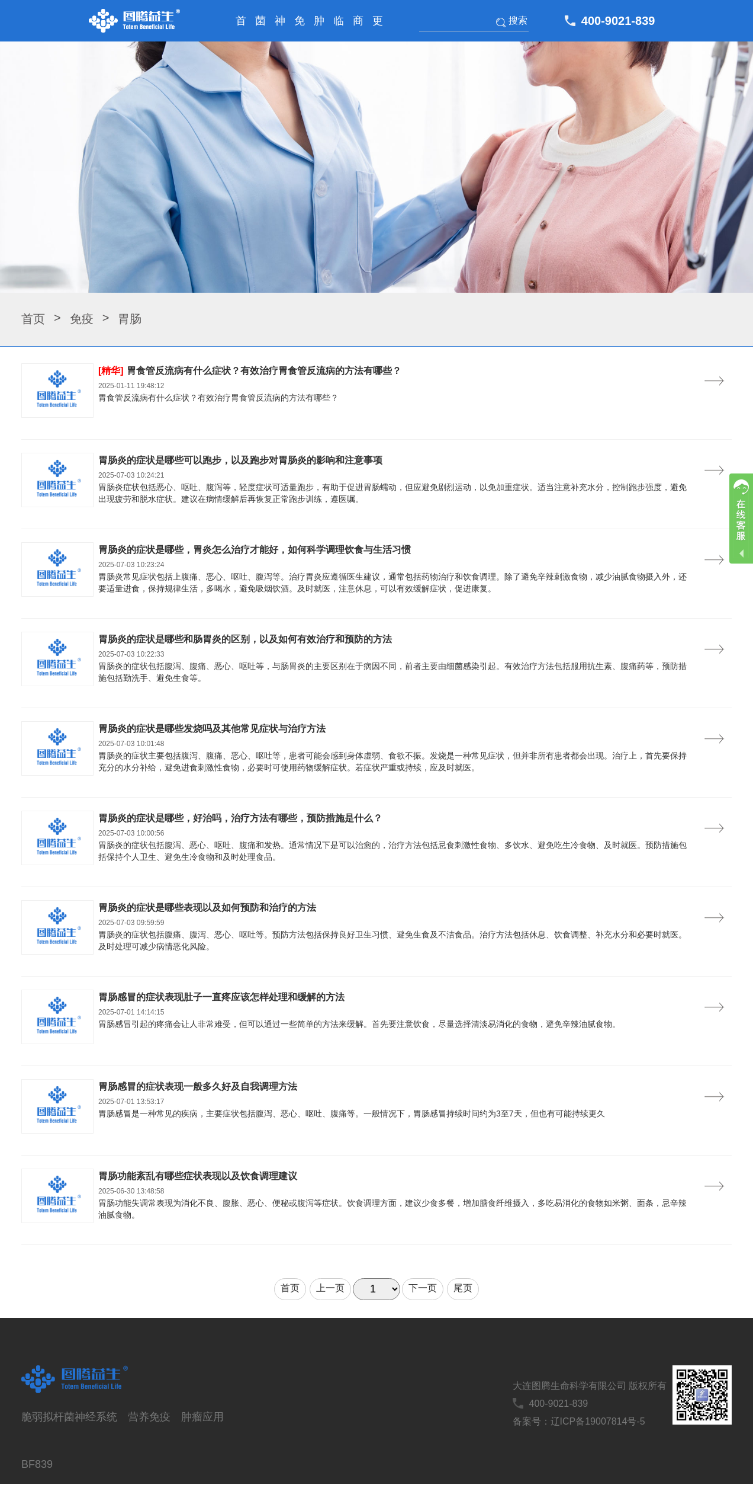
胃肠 (129, 318)
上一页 (330, 1288)
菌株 (260, 28)
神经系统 (96, 1417)
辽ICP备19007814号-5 (598, 1421)
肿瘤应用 (202, 1417)
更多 (377, 28)
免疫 (299, 28)
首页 (241, 28)
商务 (358, 28)
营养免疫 (149, 1417)
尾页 (462, 1288)
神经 (280, 28)
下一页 (422, 1288)
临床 (338, 28)
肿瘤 (319, 28)
